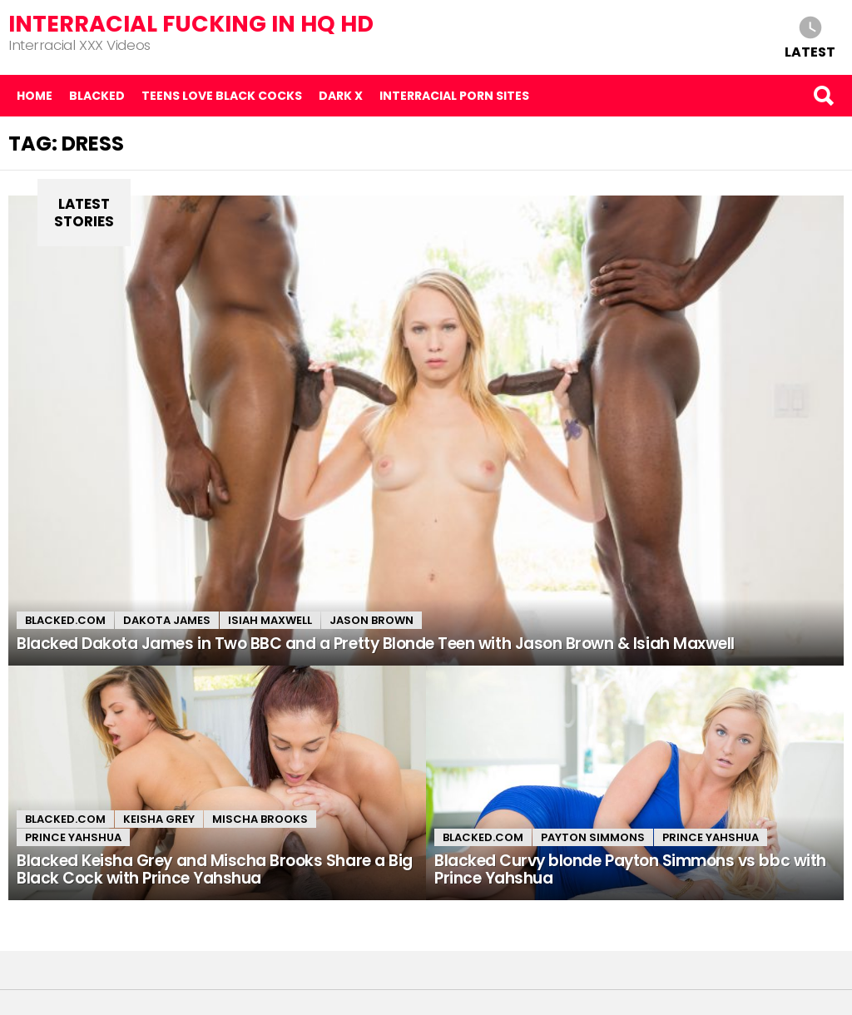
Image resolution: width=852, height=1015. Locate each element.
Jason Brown (371, 620)
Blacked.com (65, 620)
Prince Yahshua (73, 837)
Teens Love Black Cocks (221, 95)
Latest (810, 51)
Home (34, 95)
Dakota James (167, 620)
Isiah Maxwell (270, 620)
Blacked (97, 95)
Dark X (341, 95)
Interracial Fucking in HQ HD (191, 23)
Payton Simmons (593, 837)
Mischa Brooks (260, 819)
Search (822, 95)
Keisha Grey (159, 819)
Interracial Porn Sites (454, 95)
